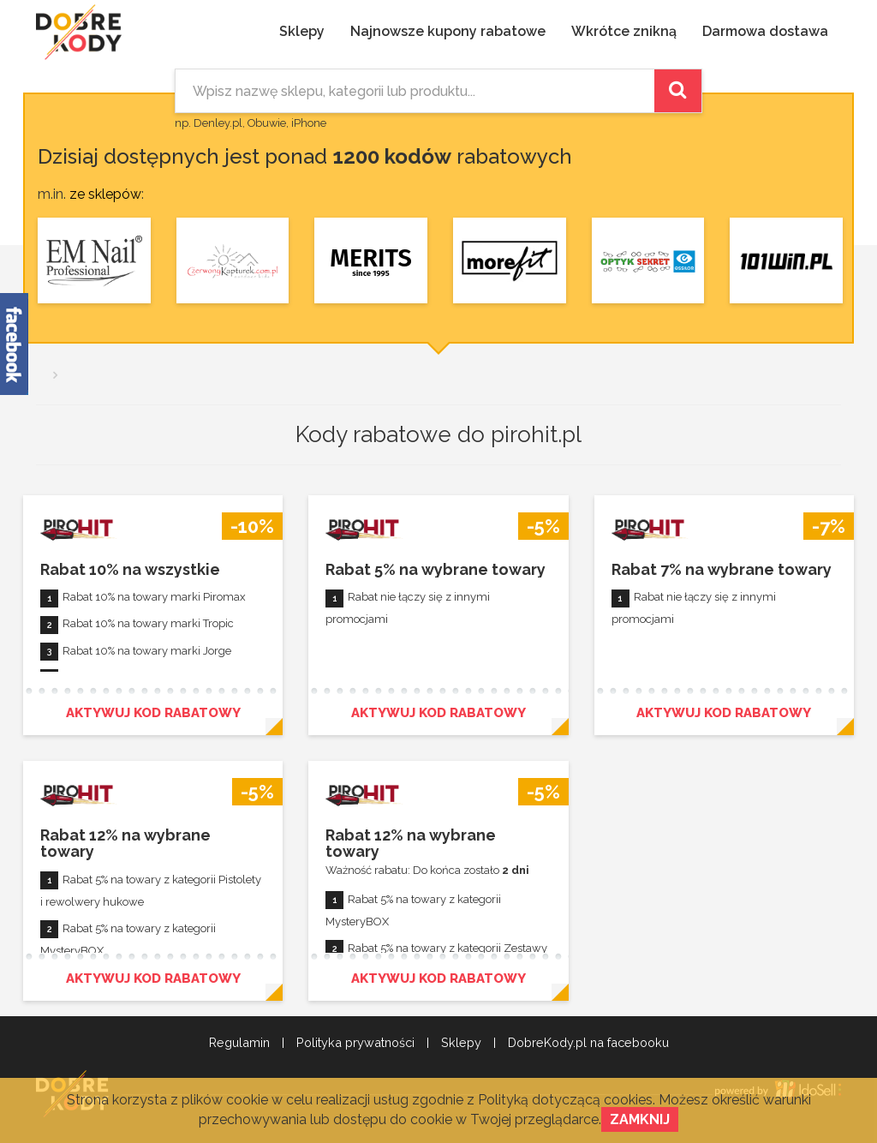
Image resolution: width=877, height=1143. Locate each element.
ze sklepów (105, 194)
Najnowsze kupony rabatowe (448, 31)
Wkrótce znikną (624, 31)
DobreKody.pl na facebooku (588, 1043)
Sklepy (302, 31)
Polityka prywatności (355, 1043)
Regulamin (239, 1043)
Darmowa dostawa (765, 31)
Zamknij (640, 1119)
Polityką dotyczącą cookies (565, 1100)
